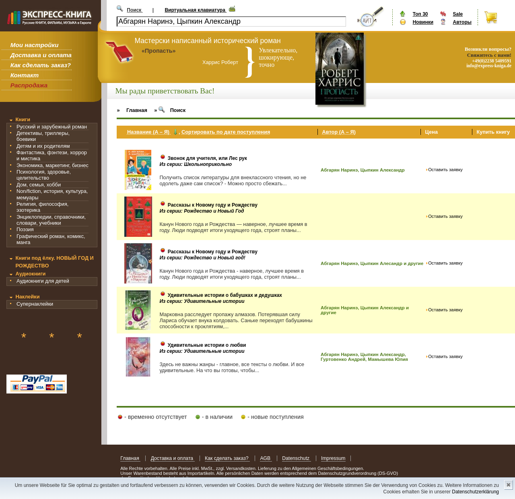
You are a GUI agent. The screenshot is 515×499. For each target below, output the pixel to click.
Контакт (24, 75)
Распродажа (29, 85)
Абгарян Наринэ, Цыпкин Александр (363, 170)
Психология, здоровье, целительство (43, 175)
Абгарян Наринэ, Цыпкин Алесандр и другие (372, 263)
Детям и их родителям (43, 146)
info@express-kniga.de (488, 65)
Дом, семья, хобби (38, 185)
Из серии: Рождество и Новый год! (202, 258)
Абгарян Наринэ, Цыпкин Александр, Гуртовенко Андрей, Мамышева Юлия (364, 357)
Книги (22, 119)
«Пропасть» (159, 51)
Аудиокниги (30, 274)
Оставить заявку (445, 169)
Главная (130, 458)
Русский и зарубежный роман (51, 127)
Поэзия (25, 229)
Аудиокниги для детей (42, 281)
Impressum (333, 458)
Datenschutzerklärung (475, 492)
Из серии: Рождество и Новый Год (201, 211)
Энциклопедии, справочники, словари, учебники (51, 220)
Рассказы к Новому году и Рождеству (213, 205)
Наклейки (27, 297)
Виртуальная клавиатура (196, 10)
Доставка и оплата (41, 55)
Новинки (423, 22)
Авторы (462, 22)
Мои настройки (34, 44)
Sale (458, 14)
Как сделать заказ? (40, 65)
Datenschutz (296, 458)
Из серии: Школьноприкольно (195, 164)
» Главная (132, 110)
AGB (266, 458)
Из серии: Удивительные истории (201, 301)
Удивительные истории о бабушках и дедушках (225, 295)
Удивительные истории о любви (207, 345)
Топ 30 (420, 14)
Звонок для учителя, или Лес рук (207, 158)
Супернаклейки (34, 304)
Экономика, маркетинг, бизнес (52, 165)
